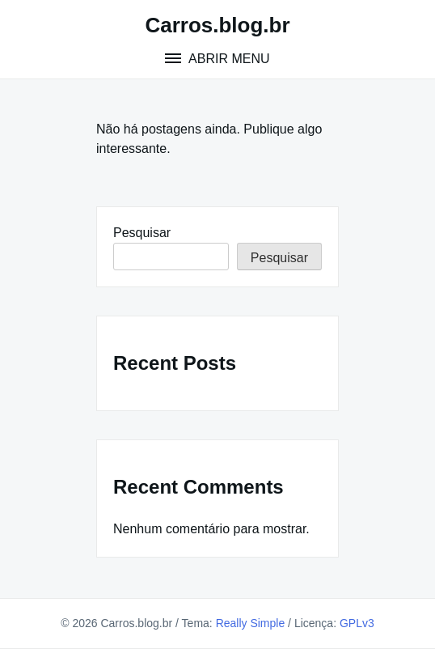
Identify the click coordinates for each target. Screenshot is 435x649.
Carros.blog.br (217, 25)
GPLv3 (357, 623)
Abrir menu (227, 59)
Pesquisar (142, 233)
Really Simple (250, 623)
